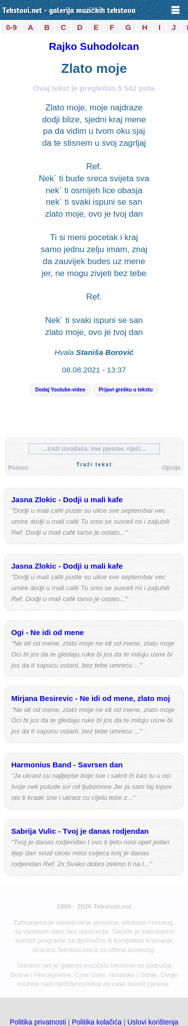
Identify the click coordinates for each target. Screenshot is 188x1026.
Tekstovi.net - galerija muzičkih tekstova (69, 11)
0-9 (11, 27)
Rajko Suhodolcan (94, 46)
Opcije (171, 467)
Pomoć (18, 467)
